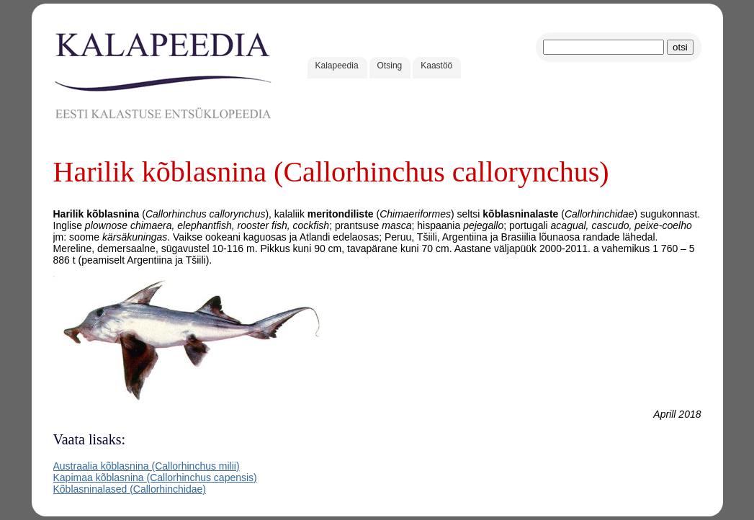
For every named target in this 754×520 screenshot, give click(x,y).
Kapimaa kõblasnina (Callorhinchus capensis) (155, 477)
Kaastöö (436, 65)
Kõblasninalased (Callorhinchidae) (129, 489)
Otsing (390, 65)
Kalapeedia (337, 65)
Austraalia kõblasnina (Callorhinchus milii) (146, 466)
